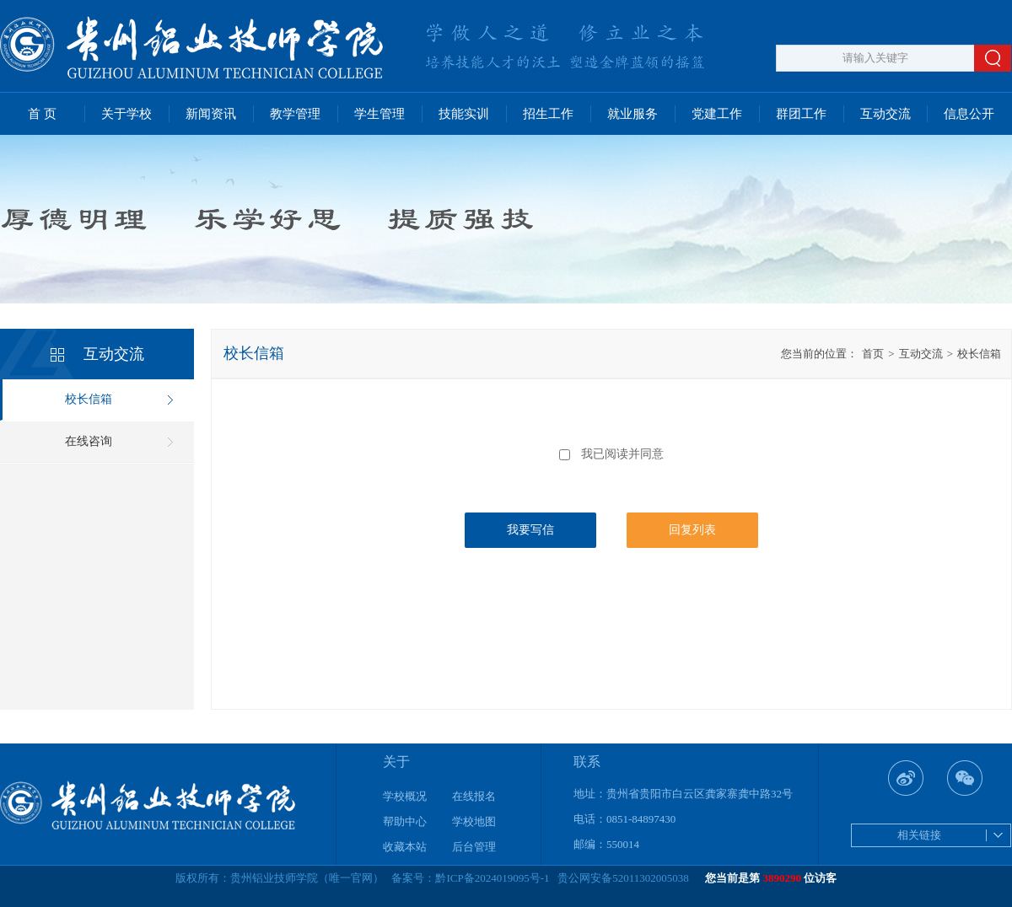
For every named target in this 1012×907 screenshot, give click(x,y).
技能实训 (464, 114)
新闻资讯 (211, 114)
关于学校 (126, 114)
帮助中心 (405, 821)
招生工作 (548, 114)
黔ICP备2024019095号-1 (492, 878)
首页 (873, 353)
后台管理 (474, 846)
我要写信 (530, 529)
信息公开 (969, 114)
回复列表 (692, 529)
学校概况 (405, 796)
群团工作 (801, 114)
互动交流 (885, 114)
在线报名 (474, 796)
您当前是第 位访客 (771, 878)
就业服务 (632, 114)
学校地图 (474, 821)
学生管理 (379, 114)
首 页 (42, 114)
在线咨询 (88, 441)
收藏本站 (405, 846)
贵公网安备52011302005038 (623, 878)
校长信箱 (88, 399)
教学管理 (295, 114)
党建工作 (717, 114)
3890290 (782, 878)
